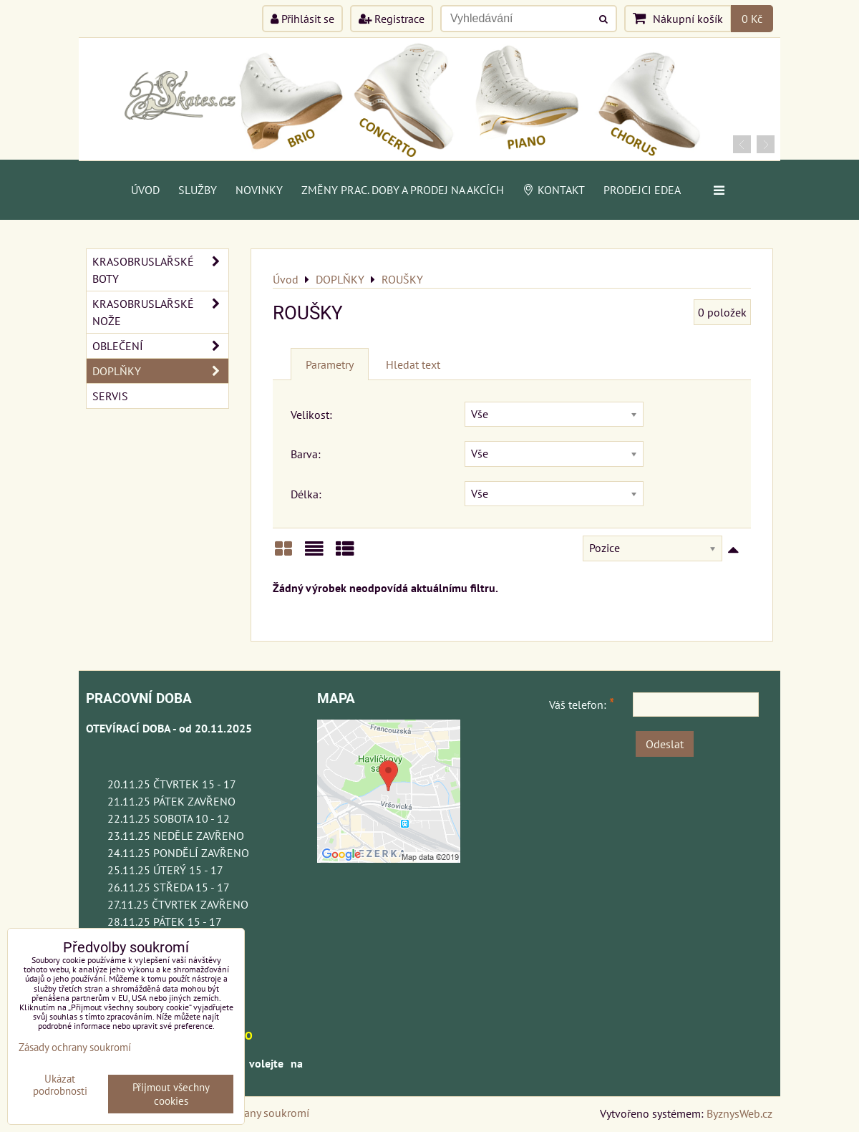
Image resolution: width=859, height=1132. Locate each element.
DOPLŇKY (160, 371)
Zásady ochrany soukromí (247, 1113)
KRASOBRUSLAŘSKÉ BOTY (160, 270)
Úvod (145, 190)
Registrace (391, 18)
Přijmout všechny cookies (171, 1094)
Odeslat (665, 744)
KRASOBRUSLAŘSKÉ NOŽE (160, 312)
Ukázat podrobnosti (60, 1085)
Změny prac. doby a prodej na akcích (402, 190)
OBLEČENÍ (160, 346)
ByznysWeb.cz (739, 1113)
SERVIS (110, 396)
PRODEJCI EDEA (642, 190)
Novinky (259, 190)
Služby (197, 190)
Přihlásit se (302, 18)
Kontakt (554, 190)
